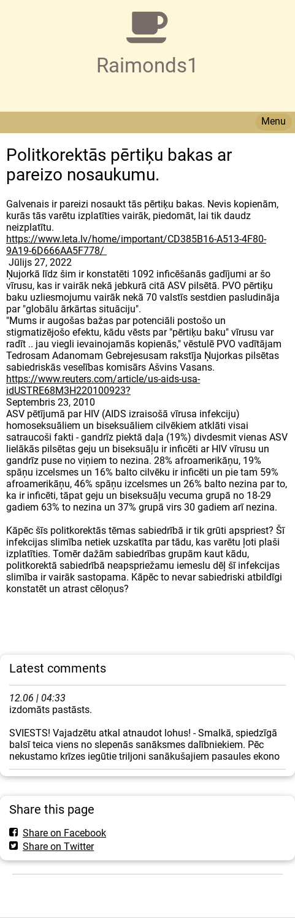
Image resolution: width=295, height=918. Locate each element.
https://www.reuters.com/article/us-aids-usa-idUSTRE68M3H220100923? (103, 384)
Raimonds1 (147, 65)
